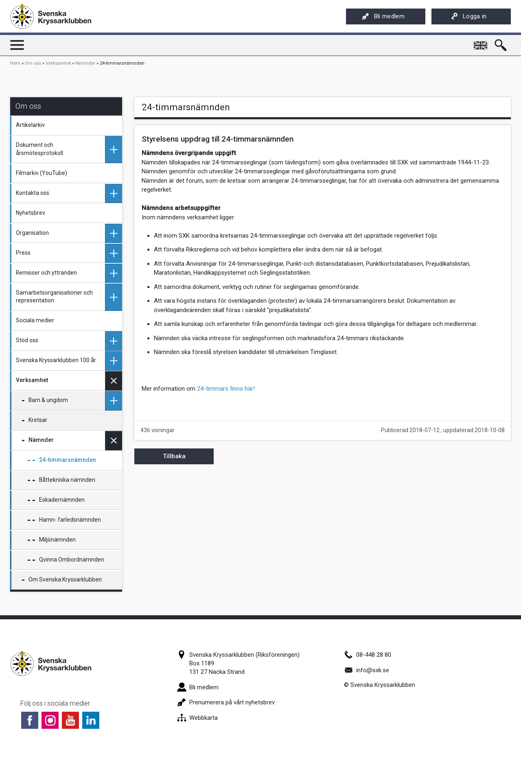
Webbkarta (197, 717)
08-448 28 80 (367, 654)
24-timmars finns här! (226, 388)
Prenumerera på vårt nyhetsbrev (226, 702)
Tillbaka (174, 456)
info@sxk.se (366, 670)
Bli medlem (383, 16)
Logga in (469, 16)
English (481, 42)
